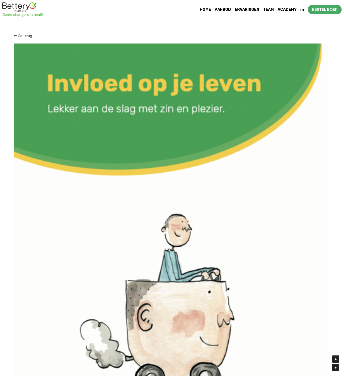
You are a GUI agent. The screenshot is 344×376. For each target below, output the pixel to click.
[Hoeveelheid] (274, 86)
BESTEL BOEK (324, 9)
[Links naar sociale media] (302, 9)
